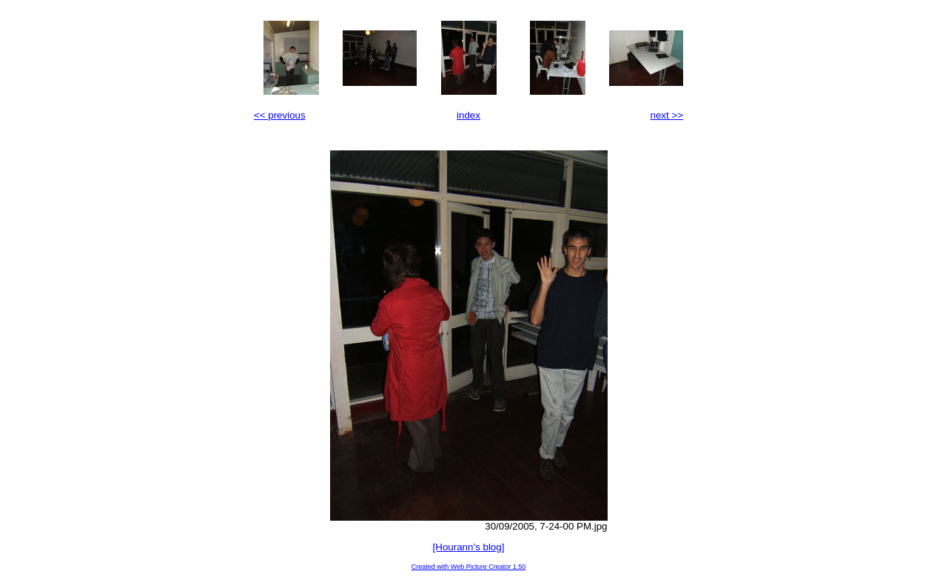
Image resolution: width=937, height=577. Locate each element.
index (468, 115)
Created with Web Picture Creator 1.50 (468, 566)
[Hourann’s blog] (469, 547)
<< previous (280, 115)
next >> (667, 115)
